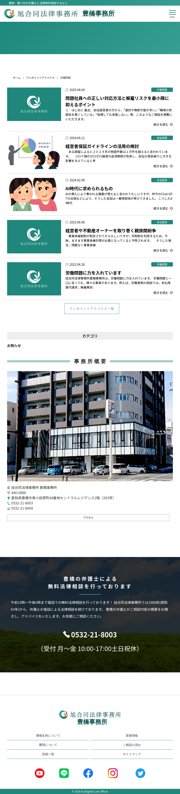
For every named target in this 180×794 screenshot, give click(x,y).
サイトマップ (132, 754)
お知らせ (14, 345)
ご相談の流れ (132, 745)
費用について (48, 745)
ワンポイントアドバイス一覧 (91, 308)
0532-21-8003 (94, 634)
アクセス (88, 517)
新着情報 (132, 735)
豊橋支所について (48, 735)
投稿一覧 (48, 754)
